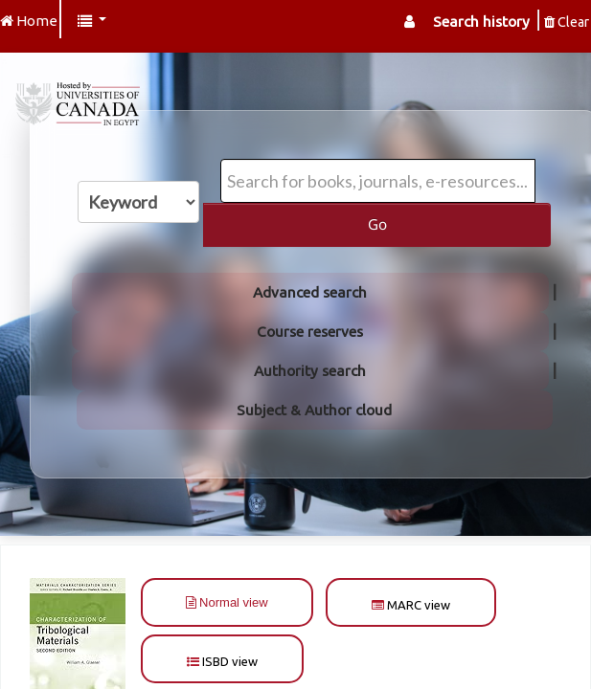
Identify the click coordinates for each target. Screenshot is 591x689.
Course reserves (310, 331)
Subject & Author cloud (314, 410)
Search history (481, 21)
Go (377, 223)
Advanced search (310, 292)
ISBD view (222, 661)
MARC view (411, 604)
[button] (92, 21)
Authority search (310, 371)
